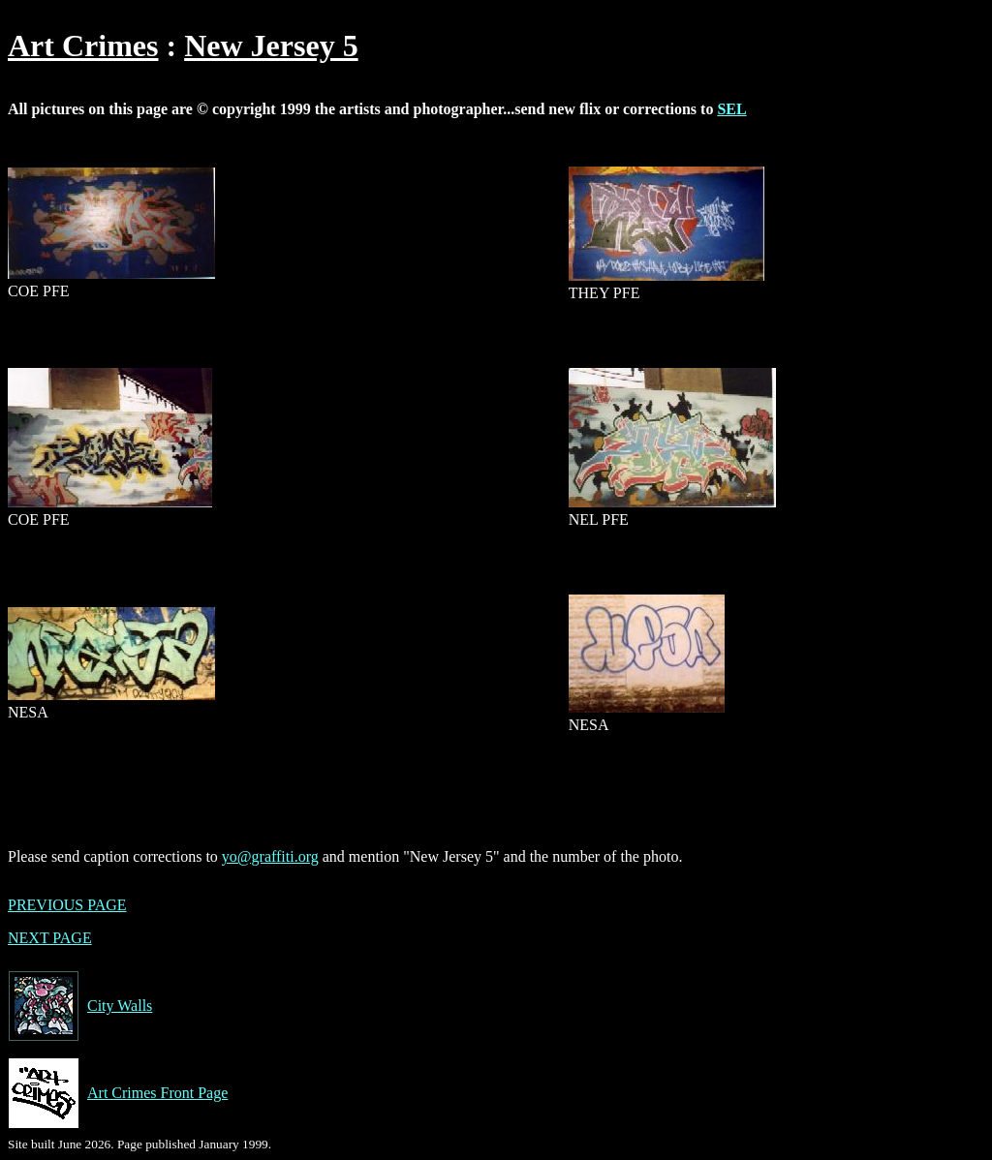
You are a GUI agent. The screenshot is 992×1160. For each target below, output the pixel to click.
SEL (731, 109)
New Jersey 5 (270, 45)
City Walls (80, 1006)
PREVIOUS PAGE (67, 905)
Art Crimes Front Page (118, 1093)
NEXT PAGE (50, 938)
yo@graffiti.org (270, 856)
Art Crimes (83, 45)
